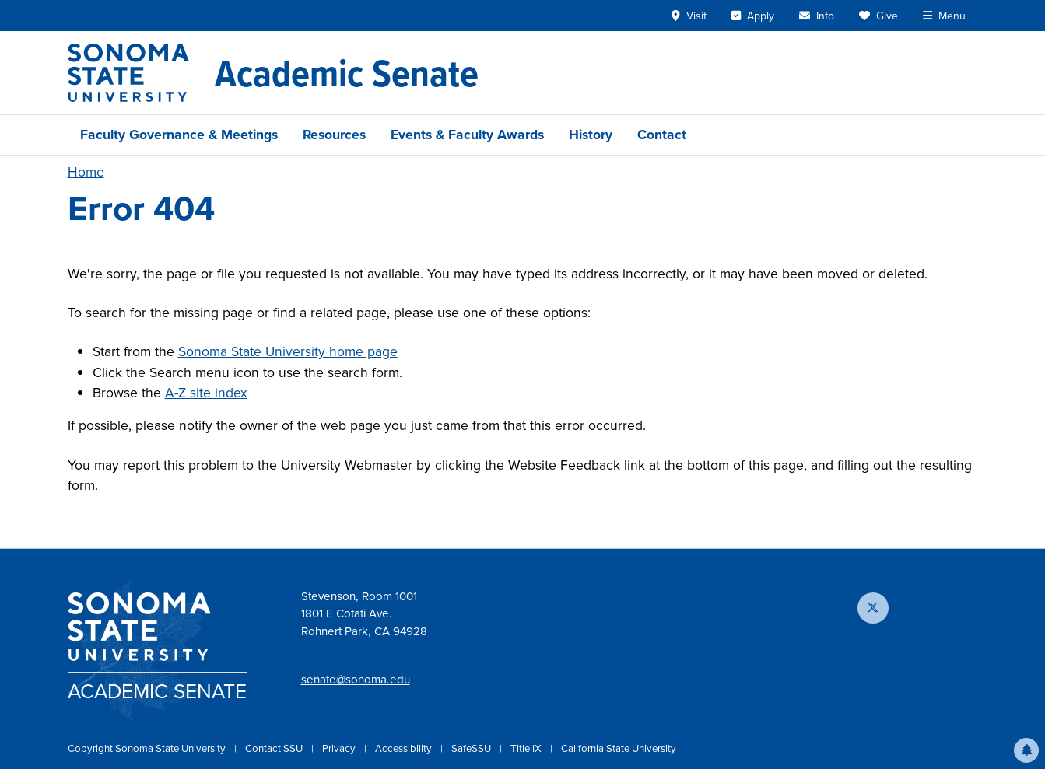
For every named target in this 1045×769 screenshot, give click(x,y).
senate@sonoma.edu (355, 679)
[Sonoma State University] (135, 73)
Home (86, 172)
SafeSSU (472, 748)
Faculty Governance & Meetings (179, 134)
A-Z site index (206, 393)
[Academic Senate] (347, 73)
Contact (661, 134)
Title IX (527, 748)
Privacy (340, 748)
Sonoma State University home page (288, 351)
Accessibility (404, 748)
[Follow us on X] (873, 608)
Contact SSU (275, 748)
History (590, 134)
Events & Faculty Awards (467, 134)
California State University (618, 748)
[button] (1026, 750)
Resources (334, 134)
